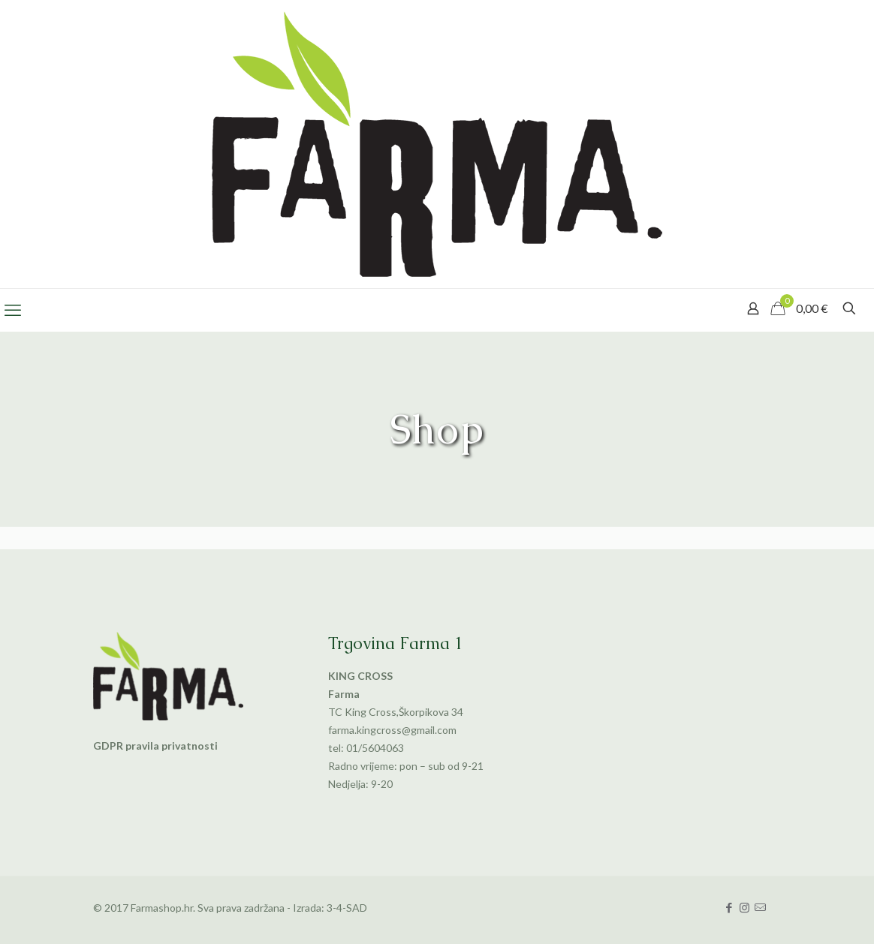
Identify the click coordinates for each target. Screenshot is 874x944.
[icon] (760, 907)
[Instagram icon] (744, 907)
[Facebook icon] (728, 907)
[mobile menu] (13, 310)
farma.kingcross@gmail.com (392, 729)
